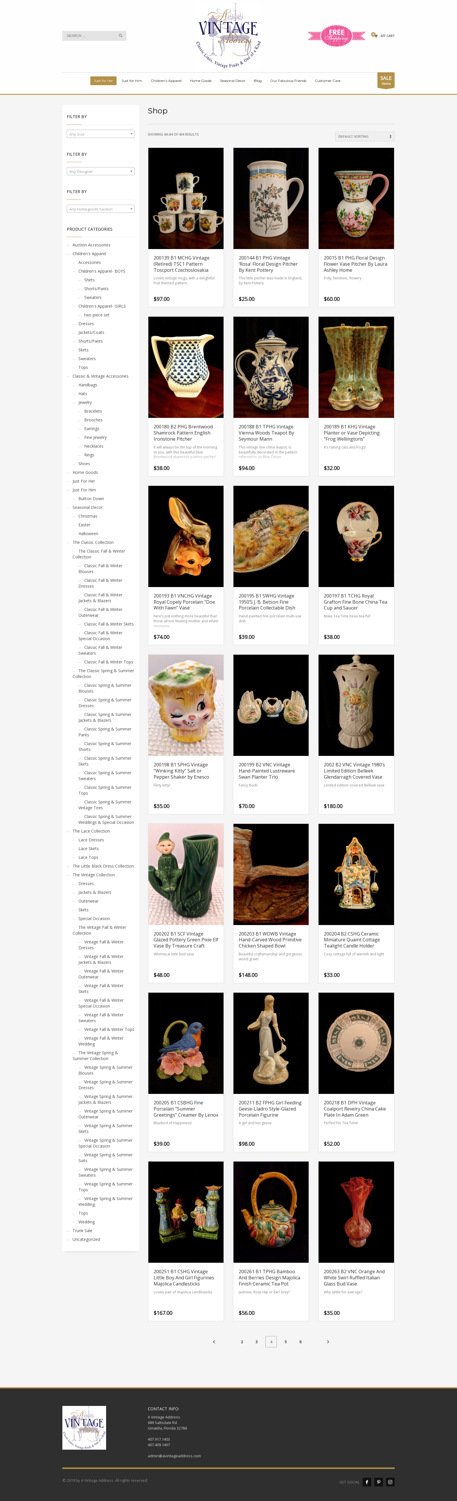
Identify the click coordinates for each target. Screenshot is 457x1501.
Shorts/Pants (96, 288)
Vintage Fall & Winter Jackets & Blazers (101, 959)
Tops (83, 367)
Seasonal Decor (88, 507)
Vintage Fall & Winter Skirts (101, 988)
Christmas (87, 516)
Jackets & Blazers (94, 892)
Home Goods (85, 472)
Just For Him (84, 490)
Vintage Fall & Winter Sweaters (101, 1017)
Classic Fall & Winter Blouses (100, 568)
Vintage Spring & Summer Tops (105, 1186)
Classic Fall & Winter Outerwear (100, 612)
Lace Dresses (91, 840)
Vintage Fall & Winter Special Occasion (101, 1003)
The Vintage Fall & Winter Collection (99, 930)
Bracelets (93, 411)
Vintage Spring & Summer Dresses (105, 1084)
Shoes (84, 463)
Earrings (91, 428)
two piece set (97, 315)
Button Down (91, 498)
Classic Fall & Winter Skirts (109, 624)
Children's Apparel (89, 253)
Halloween (88, 533)
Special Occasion (94, 918)
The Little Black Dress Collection (103, 866)
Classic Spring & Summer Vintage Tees (104, 804)
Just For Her (84, 481)
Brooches (93, 420)
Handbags (87, 385)
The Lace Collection (91, 831)
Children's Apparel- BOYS (101, 271)
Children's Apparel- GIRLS (102, 306)
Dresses (86, 323)
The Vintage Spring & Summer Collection (95, 1055)
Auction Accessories (91, 245)
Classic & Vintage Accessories (101, 376)
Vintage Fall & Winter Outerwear (101, 974)
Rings (89, 455)
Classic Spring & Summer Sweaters (104, 775)
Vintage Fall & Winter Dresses (101, 944)
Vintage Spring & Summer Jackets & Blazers (105, 1099)
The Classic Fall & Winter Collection (99, 554)
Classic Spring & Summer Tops (104, 790)
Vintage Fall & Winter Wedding (101, 1041)
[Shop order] (365, 136)
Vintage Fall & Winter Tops (109, 1029)
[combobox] (101, 134)
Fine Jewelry (95, 437)
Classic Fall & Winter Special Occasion (100, 635)
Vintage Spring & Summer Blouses (105, 1070)
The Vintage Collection (94, 875)
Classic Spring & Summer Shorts (104, 746)
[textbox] (100, 134)
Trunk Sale (82, 1230)
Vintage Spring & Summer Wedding (105, 1201)
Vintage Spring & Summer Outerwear (105, 1114)
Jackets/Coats (91, 332)
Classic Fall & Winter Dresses (100, 583)
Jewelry (85, 402)
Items (386, 81)
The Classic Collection (93, 542)
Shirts (89, 280)
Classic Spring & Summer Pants (104, 732)
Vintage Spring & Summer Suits (105, 1157)
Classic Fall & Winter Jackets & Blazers (100, 597)
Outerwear (88, 901)
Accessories (89, 262)
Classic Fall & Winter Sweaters (100, 650)
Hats (82, 393)
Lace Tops (88, 857)
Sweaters (93, 297)
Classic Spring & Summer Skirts (104, 761)
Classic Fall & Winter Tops (108, 662)
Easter (84, 525)
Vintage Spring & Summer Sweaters (105, 1172)
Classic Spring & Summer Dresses (104, 702)
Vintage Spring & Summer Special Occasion (105, 1143)
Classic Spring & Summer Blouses (104, 688)
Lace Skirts (88, 848)
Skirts (83, 350)
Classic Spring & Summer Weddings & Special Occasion (106, 819)
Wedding (86, 1222)
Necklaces (93, 446)
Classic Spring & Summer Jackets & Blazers (104, 717)
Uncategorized (86, 1239)
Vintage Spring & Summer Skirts (105, 1128)
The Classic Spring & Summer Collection (103, 673)
